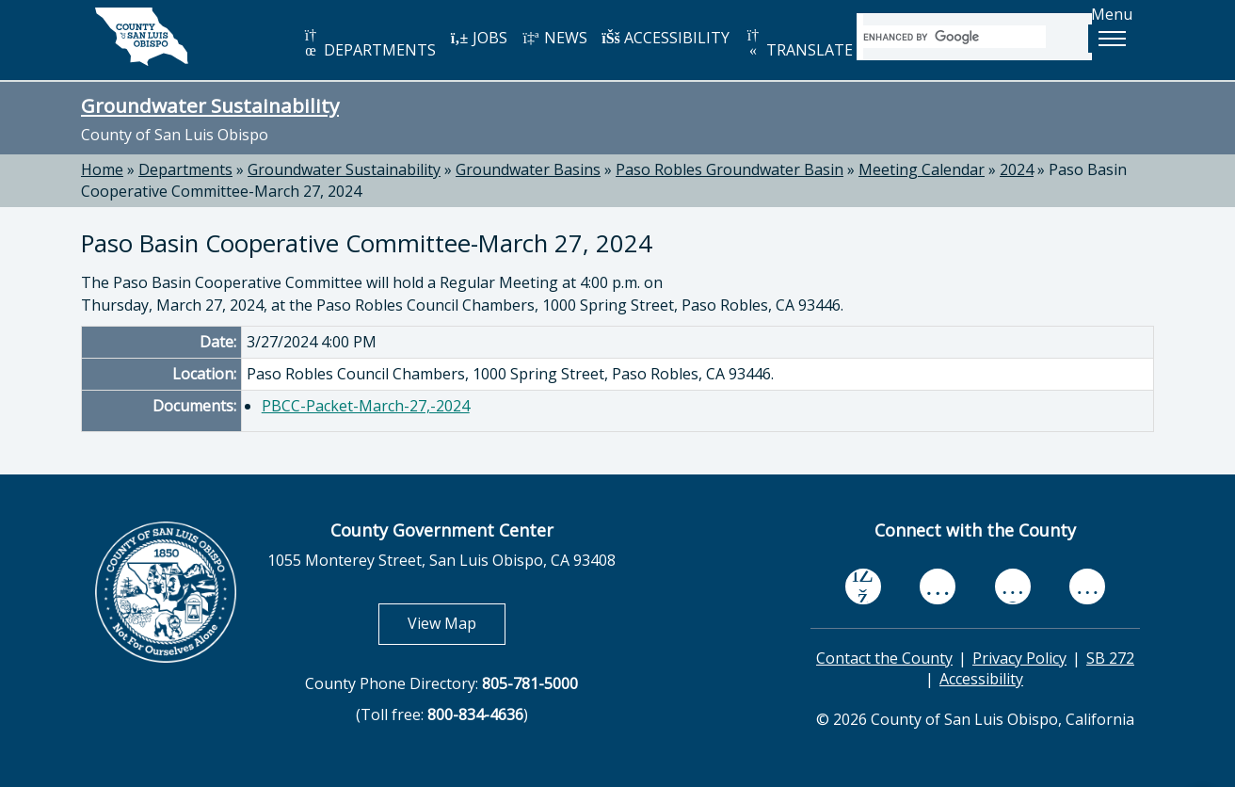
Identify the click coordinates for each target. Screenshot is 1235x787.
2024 (1017, 169)
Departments (185, 169)
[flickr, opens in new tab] (1013, 586)
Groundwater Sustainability (210, 105)
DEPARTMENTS (368, 43)
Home (102, 169)
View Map (456, 623)
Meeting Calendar (921, 169)
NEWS (554, 37)
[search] (954, 36)
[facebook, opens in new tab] (863, 586)
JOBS (478, 37)
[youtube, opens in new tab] (938, 586)
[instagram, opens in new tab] (1087, 586)
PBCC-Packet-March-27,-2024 (366, 405)
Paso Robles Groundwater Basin (729, 169)
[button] (1111, 38)
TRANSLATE (798, 43)
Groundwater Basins (528, 169)
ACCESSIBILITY (665, 37)
